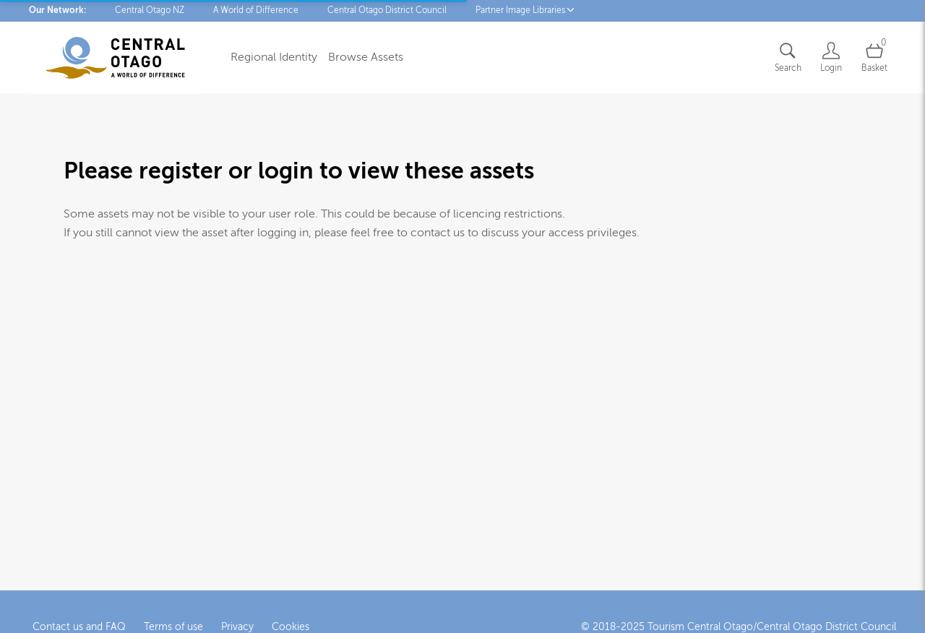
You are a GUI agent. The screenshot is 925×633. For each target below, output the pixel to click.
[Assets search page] (787, 57)
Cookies (290, 624)
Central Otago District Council (387, 10)
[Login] (831, 57)
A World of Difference (255, 10)
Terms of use (173, 624)
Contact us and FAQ (79, 624)
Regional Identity (274, 57)
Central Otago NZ (149, 10)
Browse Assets (365, 57)
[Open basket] (874, 57)
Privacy (237, 624)
